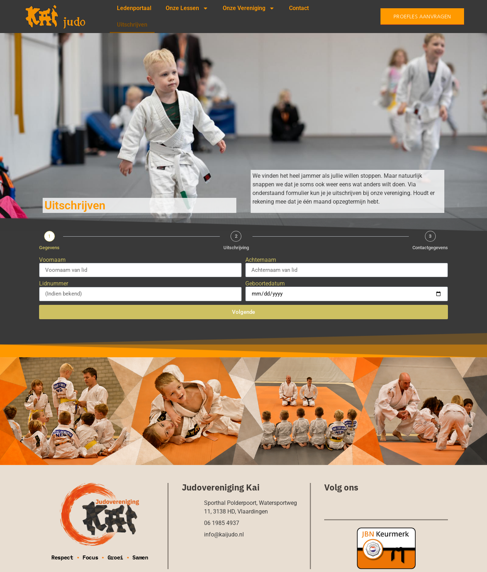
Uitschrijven (132, 24)
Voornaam (52, 260)
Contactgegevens (430, 247)
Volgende (243, 312)
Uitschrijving (236, 247)
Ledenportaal (134, 8)
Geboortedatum (265, 284)
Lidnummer (53, 284)
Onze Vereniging (249, 8)
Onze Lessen (187, 8)
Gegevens (49, 247)
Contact (299, 8)
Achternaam (260, 260)
